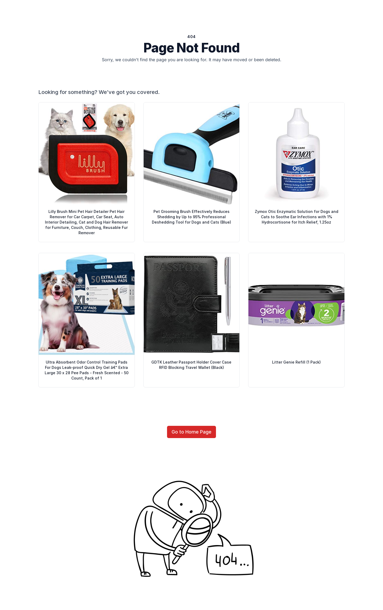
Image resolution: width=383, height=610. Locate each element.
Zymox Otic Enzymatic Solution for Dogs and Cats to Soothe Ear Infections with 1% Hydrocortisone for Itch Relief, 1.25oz (296, 216)
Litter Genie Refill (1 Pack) (296, 362)
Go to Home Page (191, 432)
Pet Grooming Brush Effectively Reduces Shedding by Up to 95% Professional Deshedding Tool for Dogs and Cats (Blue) (191, 216)
